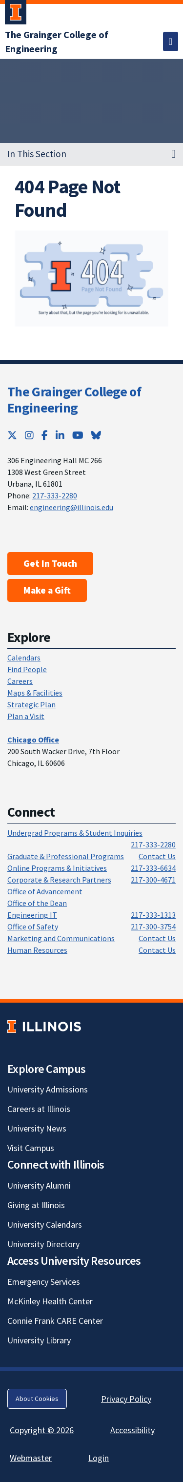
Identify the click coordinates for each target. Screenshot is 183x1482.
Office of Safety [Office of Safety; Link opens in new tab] (32, 926)
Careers (20, 681)
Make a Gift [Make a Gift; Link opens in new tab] (47, 590)
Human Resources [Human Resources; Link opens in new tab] (37, 950)
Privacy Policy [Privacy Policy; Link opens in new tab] (126, 1398)
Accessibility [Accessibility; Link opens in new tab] (132, 1430)
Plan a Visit (25, 716)
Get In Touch (50, 563)
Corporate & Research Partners (59, 880)
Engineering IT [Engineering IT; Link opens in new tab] (32, 915)
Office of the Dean (37, 903)
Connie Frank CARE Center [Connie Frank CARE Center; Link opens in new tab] (55, 1320)
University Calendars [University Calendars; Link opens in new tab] (44, 1224)
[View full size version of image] (91, 278)
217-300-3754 (153, 926)
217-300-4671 (153, 880)
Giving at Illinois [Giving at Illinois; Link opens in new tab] (36, 1205)
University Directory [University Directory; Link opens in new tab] (43, 1244)
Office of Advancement (44, 891)
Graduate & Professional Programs (65, 856)
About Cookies (37, 1398)
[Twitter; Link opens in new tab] (12, 435)
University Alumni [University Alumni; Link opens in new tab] (39, 1185)
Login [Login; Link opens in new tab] (98, 1457)
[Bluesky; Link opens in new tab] (96, 435)
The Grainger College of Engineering (74, 400)
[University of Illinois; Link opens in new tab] (44, 1026)
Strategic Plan (31, 704)
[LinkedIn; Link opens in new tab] (60, 435)
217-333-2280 (54, 495)
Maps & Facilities (34, 693)
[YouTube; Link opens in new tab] (77, 435)
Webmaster (31, 1457)
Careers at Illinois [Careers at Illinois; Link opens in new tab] (38, 1108)
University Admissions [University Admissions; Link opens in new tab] (47, 1089)
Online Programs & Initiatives (57, 868)
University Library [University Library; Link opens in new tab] (39, 1340)
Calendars (24, 657)
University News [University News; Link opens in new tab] (36, 1128)
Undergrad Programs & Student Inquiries (74, 833)
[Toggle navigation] (170, 41)
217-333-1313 (153, 915)
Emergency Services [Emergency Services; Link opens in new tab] (43, 1281)
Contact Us (157, 856)
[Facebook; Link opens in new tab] (44, 435)
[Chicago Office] (33, 739)
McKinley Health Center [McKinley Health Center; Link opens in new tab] (50, 1301)
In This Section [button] (36, 154)
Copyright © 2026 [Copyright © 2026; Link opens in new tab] (42, 1430)
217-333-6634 (153, 868)
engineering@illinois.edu (71, 507)
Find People (27, 669)
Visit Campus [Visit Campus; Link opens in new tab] (30, 1147)
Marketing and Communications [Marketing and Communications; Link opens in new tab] (61, 938)
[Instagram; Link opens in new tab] (29, 435)
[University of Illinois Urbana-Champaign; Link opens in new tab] (15, 14)
